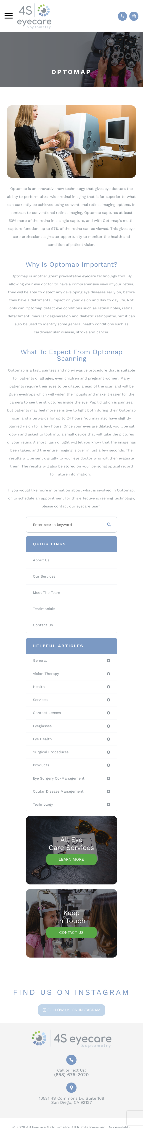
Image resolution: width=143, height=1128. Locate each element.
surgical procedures (51, 752)
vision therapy (46, 673)
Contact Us (43, 625)
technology (43, 804)
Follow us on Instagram (74, 1010)
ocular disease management (58, 791)
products (41, 765)
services (40, 700)
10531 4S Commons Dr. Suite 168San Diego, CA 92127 (71, 1100)
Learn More (71, 859)
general (40, 660)
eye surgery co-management (59, 778)
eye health (42, 739)
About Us (41, 560)
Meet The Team (46, 592)
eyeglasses (42, 726)
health (39, 687)
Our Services (44, 576)
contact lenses (47, 713)
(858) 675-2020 (71, 1074)
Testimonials (44, 609)
